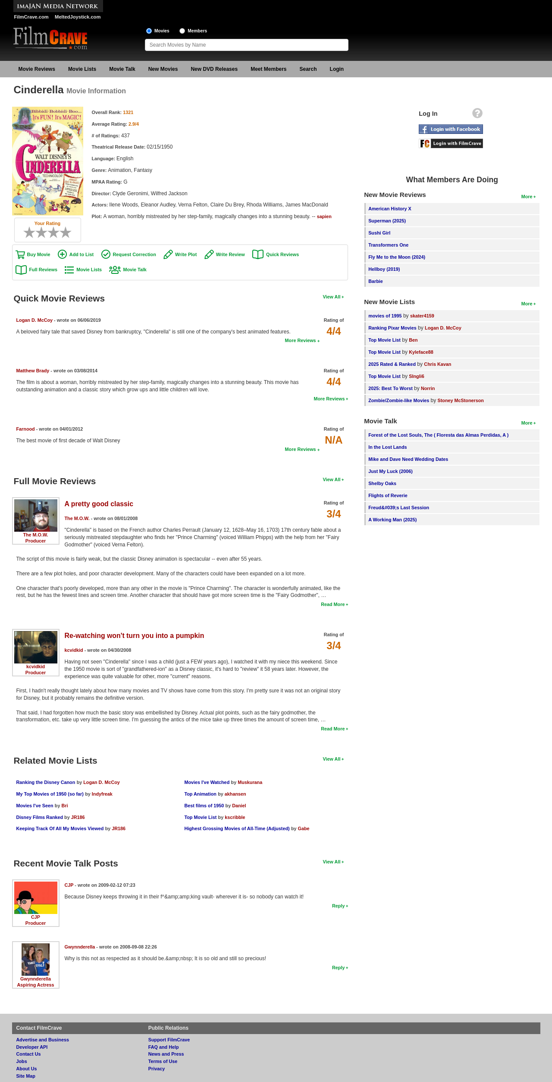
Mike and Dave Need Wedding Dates (408, 459)
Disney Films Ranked (40, 817)
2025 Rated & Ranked (392, 364)
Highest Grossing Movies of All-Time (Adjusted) (236, 828)
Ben (413, 340)
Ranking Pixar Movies (392, 327)
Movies (161, 31)
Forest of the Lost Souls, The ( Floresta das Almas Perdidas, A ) (438, 435)
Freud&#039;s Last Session (398, 507)
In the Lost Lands (387, 447)
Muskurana (250, 782)
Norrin (428, 388)
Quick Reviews (282, 254)
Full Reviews (43, 269)
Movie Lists (82, 69)
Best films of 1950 (204, 805)
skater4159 (422, 315)
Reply (338, 905)
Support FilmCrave (169, 1039)
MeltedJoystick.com (77, 16)
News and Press (166, 1054)
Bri (64, 805)
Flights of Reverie (388, 495)
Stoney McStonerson (461, 400)
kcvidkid (35, 666)
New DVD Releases (214, 69)
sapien (324, 216)
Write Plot (186, 254)
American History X (389, 208)
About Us (26, 1068)
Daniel (239, 805)
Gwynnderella (35, 978)
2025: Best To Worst (391, 388)
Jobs (21, 1061)
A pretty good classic (99, 504)
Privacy (156, 1068)
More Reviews (300, 340)
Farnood (25, 429)
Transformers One (388, 244)
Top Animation (200, 793)
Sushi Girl (379, 232)
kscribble (235, 817)
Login (337, 69)
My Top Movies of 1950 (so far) (50, 793)
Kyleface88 (421, 352)
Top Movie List (200, 817)
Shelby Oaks (382, 483)
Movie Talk (122, 69)
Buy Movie (38, 254)
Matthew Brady (33, 370)
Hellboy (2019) (384, 269)
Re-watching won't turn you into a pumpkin (134, 635)
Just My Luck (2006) (390, 471)
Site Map (25, 1076)
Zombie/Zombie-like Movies (398, 400)
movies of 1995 (384, 315)
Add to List (81, 254)
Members (197, 31)
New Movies (163, 69)
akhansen (235, 793)
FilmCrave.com (31, 16)
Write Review (230, 254)
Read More (333, 604)
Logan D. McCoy (34, 320)
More (527, 196)
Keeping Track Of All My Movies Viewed (60, 828)
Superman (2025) (387, 220)
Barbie (375, 281)
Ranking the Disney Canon (45, 782)
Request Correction (134, 254)
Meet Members (268, 69)
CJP (35, 917)
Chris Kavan (437, 364)
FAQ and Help (163, 1047)
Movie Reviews (37, 69)
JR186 (78, 817)
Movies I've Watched (206, 782)
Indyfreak (102, 793)
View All (332, 296)
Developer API (32, 1047)
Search (308, 69)
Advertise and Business (42, 1039)
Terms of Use (163, 1061)
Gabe (304, 828)
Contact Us (28, 1054)
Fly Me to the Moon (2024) (396, 257)
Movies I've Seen (34, 805)
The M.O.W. (35, 534)
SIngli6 (416, 376)
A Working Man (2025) (392, 519)
